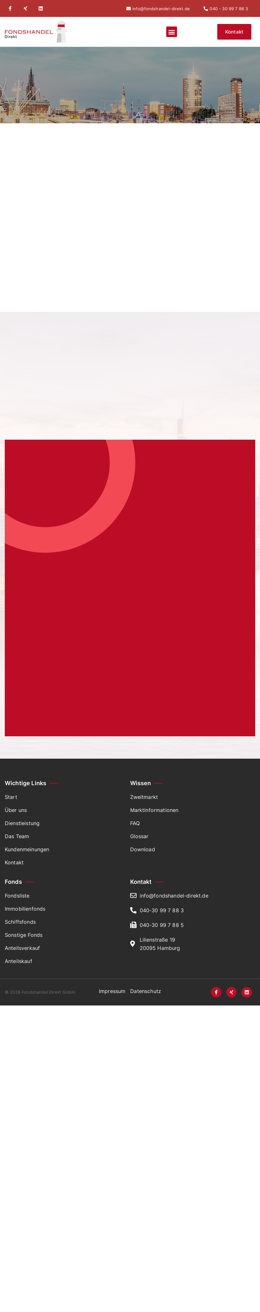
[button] (171, 32)
